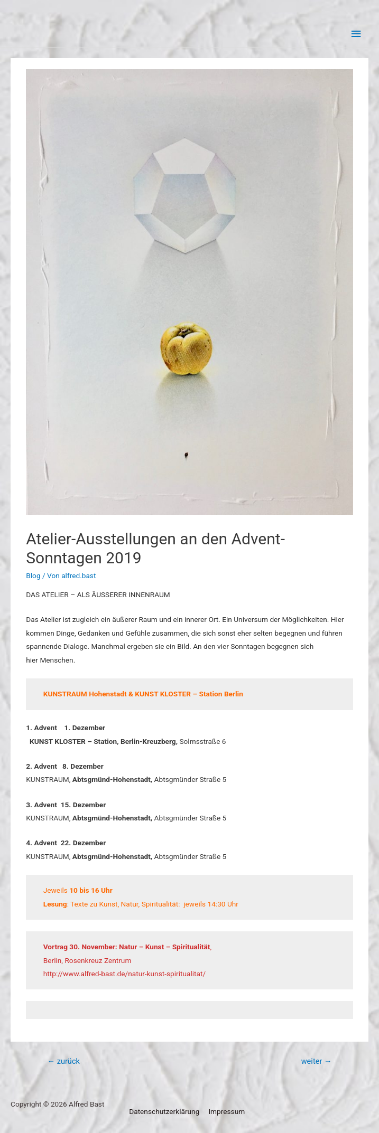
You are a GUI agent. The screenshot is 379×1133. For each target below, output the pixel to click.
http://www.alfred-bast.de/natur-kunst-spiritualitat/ (124, 973)
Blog (33, 575)
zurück (63, 1061)
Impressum (226, 1111)
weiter (316, 1061)
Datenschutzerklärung (164, 1111)
